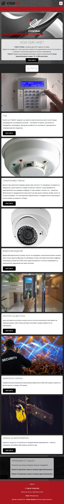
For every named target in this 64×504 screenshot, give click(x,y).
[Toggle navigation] (61, 3)
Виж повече (32, 60)
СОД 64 (32, 484)
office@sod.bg (34, 496)
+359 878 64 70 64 (37, 492)
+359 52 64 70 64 (26, 492)
